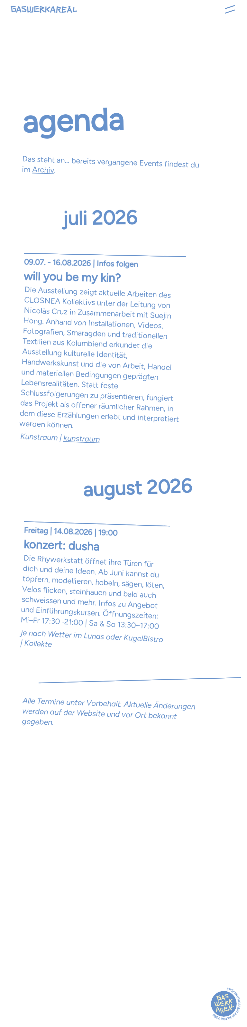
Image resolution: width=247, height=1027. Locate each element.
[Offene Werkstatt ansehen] (95, 585)
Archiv (43, 169)
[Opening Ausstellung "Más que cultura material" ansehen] (103, 348)
